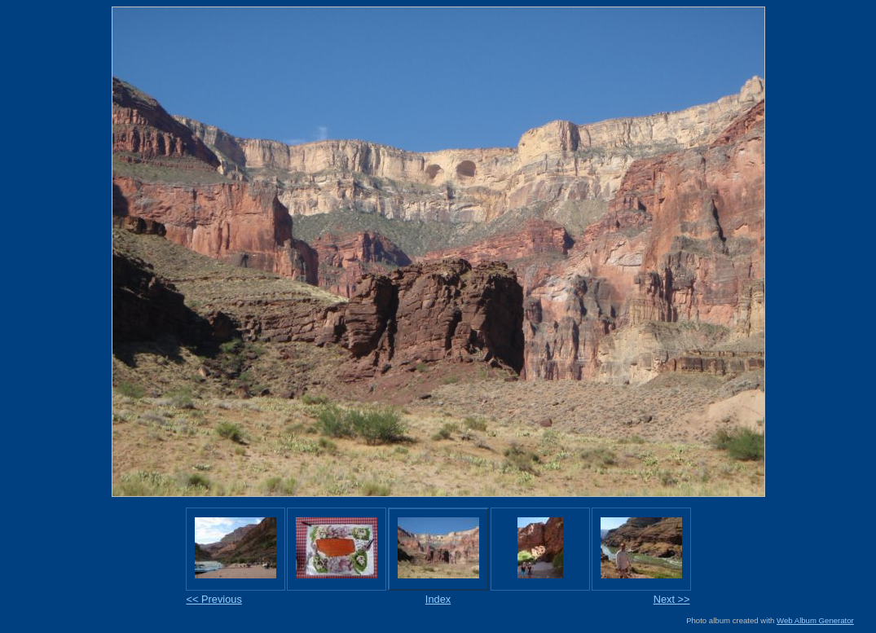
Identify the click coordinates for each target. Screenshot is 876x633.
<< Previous (214, 599)
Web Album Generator (815, 620)
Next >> (672, 599)
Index (438, 599)
